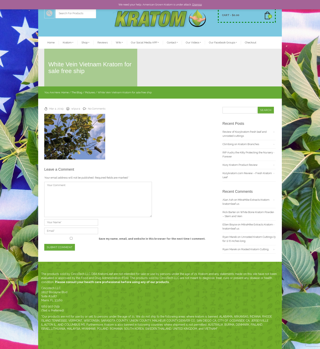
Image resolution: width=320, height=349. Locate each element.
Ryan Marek (230, 236)
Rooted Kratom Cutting (255, 249)
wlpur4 (75, 108)
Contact (172, 42)
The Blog (76, 92)
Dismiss (197, 4)
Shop (85, 42)
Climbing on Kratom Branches (241, 144)
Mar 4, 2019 (56, 108)
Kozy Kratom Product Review (240, 164)
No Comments (96, 108)
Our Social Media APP (145, 42)
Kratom (68, 42)
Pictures (90, 92)
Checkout (250, 42)
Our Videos (193, 42)
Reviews (102, 42)
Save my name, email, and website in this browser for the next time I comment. (152, 238)
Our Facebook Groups (223, 42)
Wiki (119, 42)
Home (51, 42)
